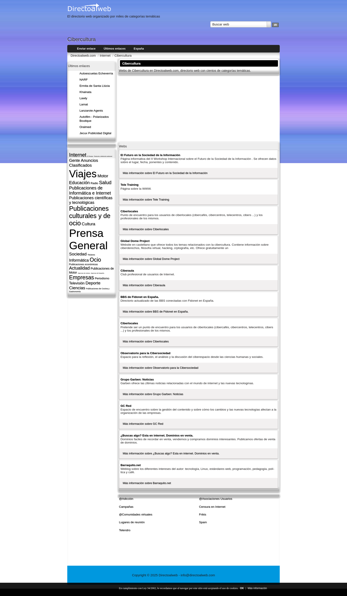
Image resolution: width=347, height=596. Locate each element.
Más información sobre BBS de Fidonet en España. (155, 311)
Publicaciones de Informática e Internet (90, 190)
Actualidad (79, 268)
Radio (94, 183)
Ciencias (77, 287)
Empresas (81, 277)
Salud (105, 182)
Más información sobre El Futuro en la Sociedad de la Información (165, 173)
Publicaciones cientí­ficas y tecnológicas (90, 200)
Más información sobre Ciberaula (144, 285)
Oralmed (85, 127)
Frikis (202, 514)
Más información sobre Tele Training (146, 199)
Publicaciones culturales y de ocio (89, 216)
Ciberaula (127, 270)
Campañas (126, 506)
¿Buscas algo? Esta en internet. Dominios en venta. (156, 435)
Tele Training (129, 184)
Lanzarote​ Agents (91, 110)
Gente (74, 160)
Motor (102, 176)
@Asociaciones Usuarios (215, 498)
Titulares (91, 255)
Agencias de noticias (84, 273)
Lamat (83, 104)
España (139, 48)
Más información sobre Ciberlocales (146, 229)
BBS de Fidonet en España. (139, 297)
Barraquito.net (130, 465)
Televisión (77, 283)
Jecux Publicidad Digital (95, 133)
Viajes (82, 173)
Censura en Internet (212, 506)
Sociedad (78, 254)
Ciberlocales (129, 211)
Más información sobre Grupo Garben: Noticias (153, 394)
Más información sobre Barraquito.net (147, 483)
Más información (257, 588)
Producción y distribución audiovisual (103, 156)
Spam (203, 522)
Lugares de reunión (132, 522)
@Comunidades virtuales (135, 514)
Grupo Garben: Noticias (137, 379)
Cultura (88, 224)
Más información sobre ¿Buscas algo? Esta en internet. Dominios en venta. (171, 453)
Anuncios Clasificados (83, 163)
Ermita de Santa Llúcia (94, 85)
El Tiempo (90, 156)
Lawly (83, 98)
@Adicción (126, 498)
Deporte (92, 283)
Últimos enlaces (114, 48)
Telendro (124, 530)
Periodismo (102, 278)
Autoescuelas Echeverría (96, 73)
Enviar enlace (86, 48)
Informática (79, 260)
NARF (83, 79)
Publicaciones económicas (83, 264)
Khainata (85, 92)
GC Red (125, 405)
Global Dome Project (134, 241)
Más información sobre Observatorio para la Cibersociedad (160, 367)
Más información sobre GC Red (143, 423)
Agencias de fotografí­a (97, 273)
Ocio (95, 260)
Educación (79, 182)
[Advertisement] (199, 108)
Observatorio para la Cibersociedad (145, 353)
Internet (77, 155)
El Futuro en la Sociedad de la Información (150, 155)
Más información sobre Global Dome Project (151, 258)
